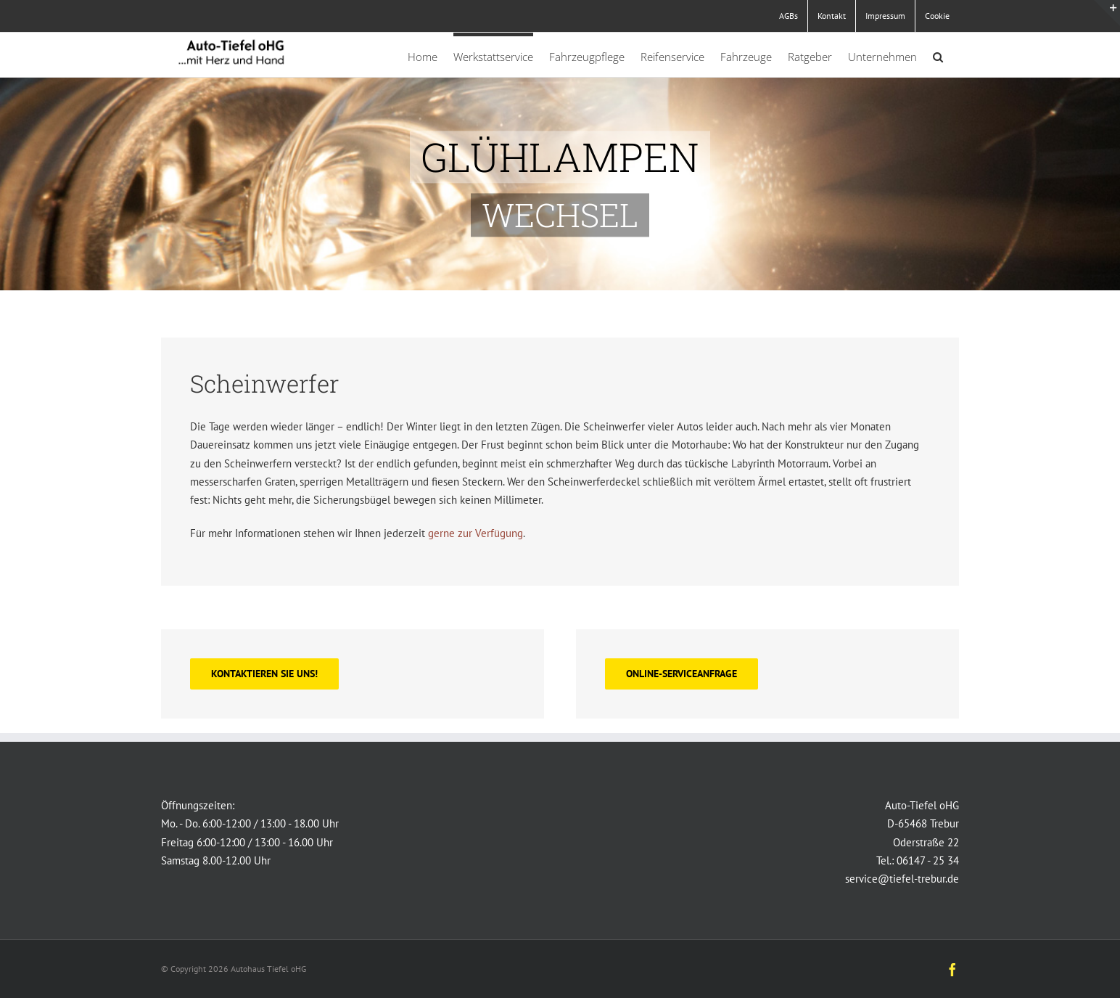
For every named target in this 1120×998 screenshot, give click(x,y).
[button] (938, 55)
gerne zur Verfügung (475, 533)
